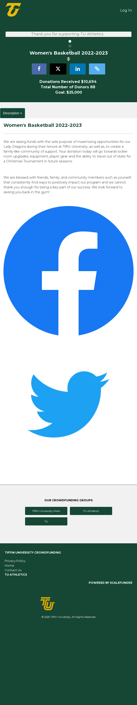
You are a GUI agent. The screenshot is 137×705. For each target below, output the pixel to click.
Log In (126, 10)
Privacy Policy (15, 637)
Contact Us (13, 647)
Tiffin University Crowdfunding (33, 629)
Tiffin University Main (46, 588)
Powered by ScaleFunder (110, 659)
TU (46, 598)
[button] (10, 97)
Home (9, 642)
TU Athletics (91, 588)
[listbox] (68, 97)
